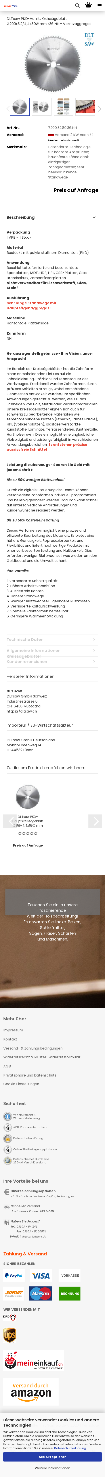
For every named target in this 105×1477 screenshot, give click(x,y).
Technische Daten (25, 639)
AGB (7, 1066)
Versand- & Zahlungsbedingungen (33, 1048)
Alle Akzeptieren (53, 1457)
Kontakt (10, 1039)
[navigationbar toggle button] (99, 5)
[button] (98, 109)
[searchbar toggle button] (77, 5)
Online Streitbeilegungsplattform (35, 1149)
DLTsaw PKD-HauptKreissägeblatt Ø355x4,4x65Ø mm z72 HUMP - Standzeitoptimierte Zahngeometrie (28, 821)
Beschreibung (21, 217)
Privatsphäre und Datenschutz (29, 1075)
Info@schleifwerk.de (33, 1236)
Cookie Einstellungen (21, 1083)
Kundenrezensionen (27, 661)
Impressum (13, 1030)
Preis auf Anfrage (76, 190)
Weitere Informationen (52, 1468)
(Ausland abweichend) (63, 140)
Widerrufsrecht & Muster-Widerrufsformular (41, 1057)
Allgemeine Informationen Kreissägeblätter (34, 652)
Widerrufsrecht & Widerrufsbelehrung (26, 1116)
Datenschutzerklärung (70, 1448)
